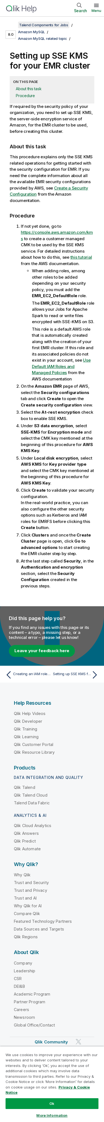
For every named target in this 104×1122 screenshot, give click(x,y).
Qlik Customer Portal (33, 744)
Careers (21, 1009)
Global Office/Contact (34, 1025)
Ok (51, 1103)
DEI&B (19, 986)
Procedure (25, 95)
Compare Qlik (27, 913)
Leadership (24, 970)
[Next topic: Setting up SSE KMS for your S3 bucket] (76, 674)
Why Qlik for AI (28, 905)
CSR (18, 978)
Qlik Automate (27, 848)
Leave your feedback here (41, 650)
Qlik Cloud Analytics (32, 825)
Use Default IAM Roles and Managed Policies (61, 366)
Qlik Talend (24, 787)
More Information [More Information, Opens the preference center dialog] (51, 1115)
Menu (96, 10)
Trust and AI (25, 898)
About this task (28, 88)
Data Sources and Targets (39, 929)
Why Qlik (22, 874)
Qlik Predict (25, 841)
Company (23, 963)
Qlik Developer (28, 721)
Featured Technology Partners (43, 921)
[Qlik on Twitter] (78, 1041)
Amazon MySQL (31, 32)
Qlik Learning (26, 736)
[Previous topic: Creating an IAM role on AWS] (27, 674)
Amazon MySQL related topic (42, 38)
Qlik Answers (26, 833)
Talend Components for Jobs (43, 25)
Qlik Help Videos (30, 713)
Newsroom (24, 1017)
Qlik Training (25, 729)
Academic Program (32, 994)
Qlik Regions (26, 936)
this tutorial (81, 257)
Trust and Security (31, 882)
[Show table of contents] (11, 25)
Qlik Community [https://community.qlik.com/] (51, 1042)
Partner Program (29, 1001)
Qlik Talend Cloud (30, 795)
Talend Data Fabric (32, 802)
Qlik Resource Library (34, 752)
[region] (52, 1084)
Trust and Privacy (30, 890)
